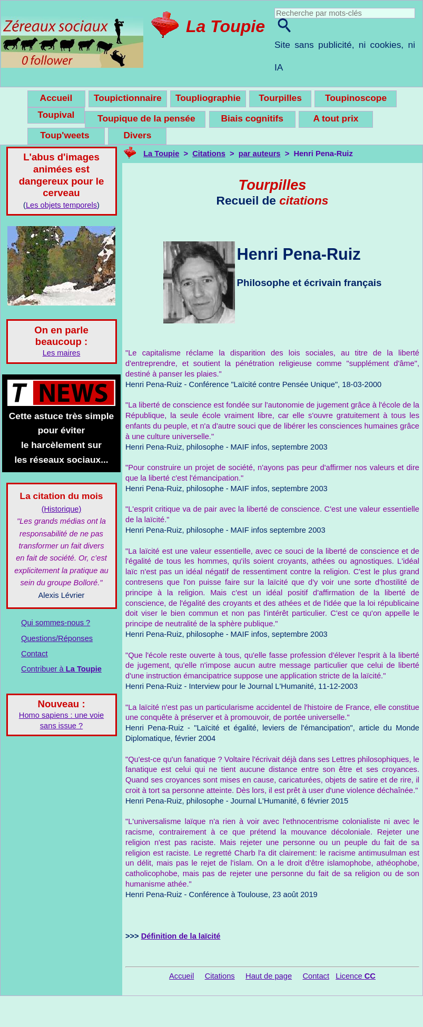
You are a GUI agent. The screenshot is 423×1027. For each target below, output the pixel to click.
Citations (208, 153)
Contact (34, 653)
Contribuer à (61, 669)
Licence (356, 976)
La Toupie (225, 26)
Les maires (62, 353)
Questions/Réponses (57, 638)
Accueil (181, 976)
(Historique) (62, 509)
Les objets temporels (61, 205)
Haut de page (268, 976)
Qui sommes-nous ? (55, 622)
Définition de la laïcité (181, 936)
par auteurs (260, 153)
